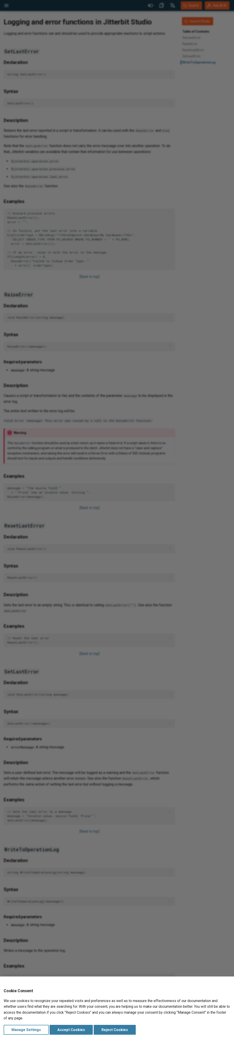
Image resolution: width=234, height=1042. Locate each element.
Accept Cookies (71, 1030)
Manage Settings (26, 1030)
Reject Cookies (114, 1030)
